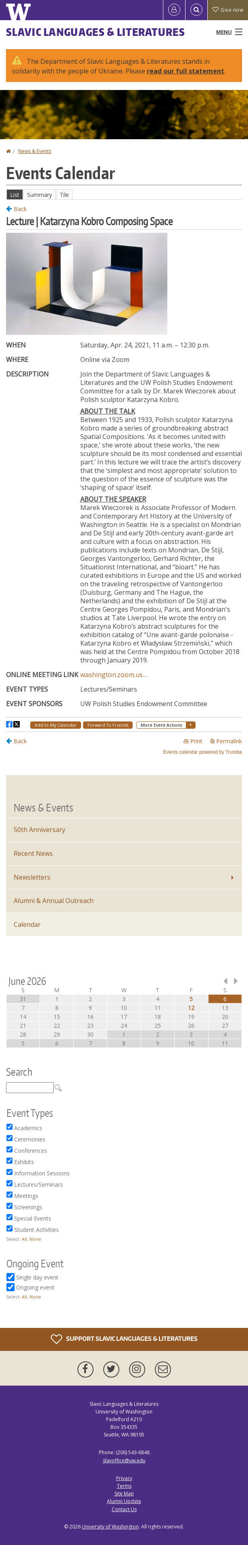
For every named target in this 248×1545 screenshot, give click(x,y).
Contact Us (124, 1509)
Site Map (124, 1493)
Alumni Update (124, 1501)
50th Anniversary (39, 829)
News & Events (34, 151)
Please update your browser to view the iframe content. (124, 194)
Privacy (124, 1478)
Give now (228, 9)
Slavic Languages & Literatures (95, 32)
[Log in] (174, 10)
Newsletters (32, 877)
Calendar (27, 924)
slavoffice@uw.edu (124, 1460)
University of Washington (110, 1526)
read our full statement (185, 71)
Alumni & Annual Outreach (54, 900)
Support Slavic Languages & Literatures (124, 1339)
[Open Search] (196, 10)
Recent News (33, 853)
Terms (124, 1485)
